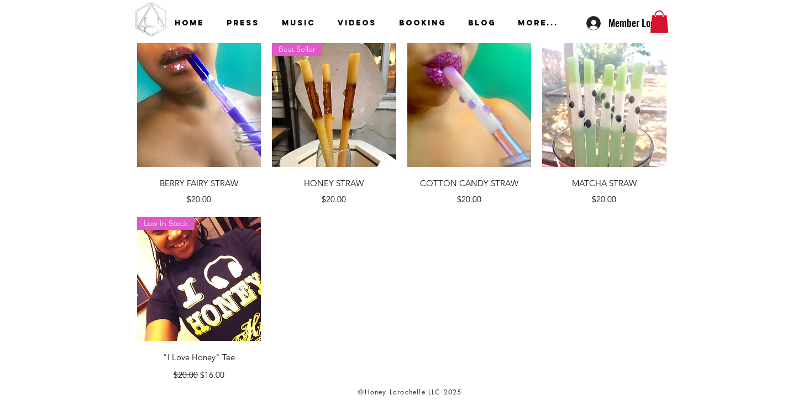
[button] (659, 21)
